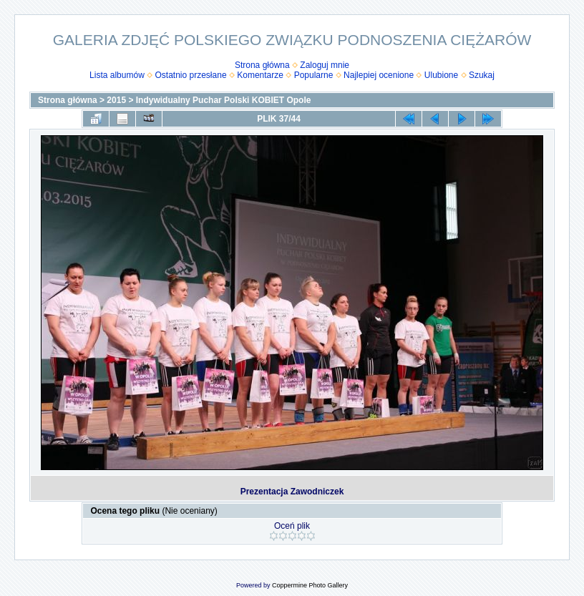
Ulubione (441, 75)
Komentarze (260, 75)
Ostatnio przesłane (191, 75)
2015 (116, 100)
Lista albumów (117, 75)
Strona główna (262, 65)
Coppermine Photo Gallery (310, 585)
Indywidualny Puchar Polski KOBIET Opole (223, 100)
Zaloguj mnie (324, 65)
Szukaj (482, 75)
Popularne (314, 75)
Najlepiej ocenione (379, 75)
